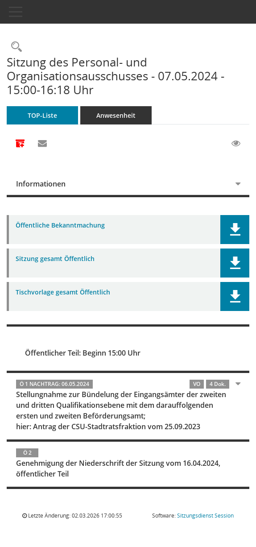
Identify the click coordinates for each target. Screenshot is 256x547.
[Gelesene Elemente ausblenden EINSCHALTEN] (236, 144)
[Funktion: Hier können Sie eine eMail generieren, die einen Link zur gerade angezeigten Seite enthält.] (42, 144)
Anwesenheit (116, 115)
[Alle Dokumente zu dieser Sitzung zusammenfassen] (20, 144)
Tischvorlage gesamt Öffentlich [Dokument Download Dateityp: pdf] (63, 292)
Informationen (41, 184)
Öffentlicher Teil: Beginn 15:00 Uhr (82, 353)
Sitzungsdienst (205, 515)
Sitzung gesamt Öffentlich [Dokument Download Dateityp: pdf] (55, 259)
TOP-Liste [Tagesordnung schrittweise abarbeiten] (42, 115)
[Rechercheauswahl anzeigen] (14, 47)
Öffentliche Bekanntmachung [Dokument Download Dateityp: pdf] (60, 225)
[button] (234, 229)
